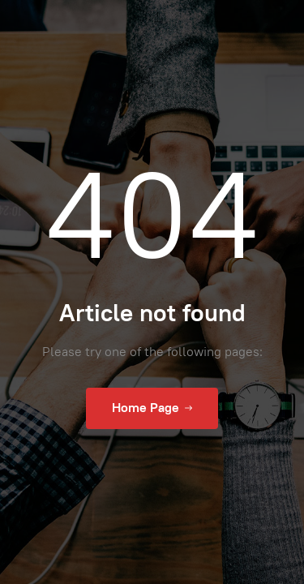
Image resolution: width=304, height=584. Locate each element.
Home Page (152, 408)
